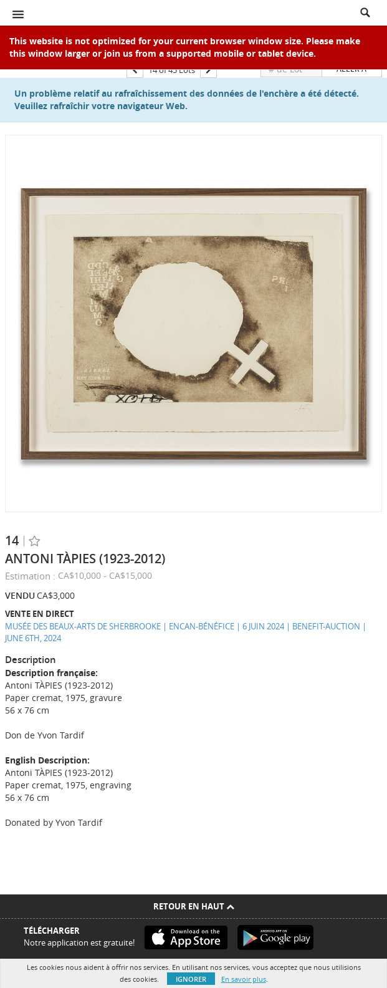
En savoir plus (243, 979)
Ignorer (191, 979)
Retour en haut (193, 906)
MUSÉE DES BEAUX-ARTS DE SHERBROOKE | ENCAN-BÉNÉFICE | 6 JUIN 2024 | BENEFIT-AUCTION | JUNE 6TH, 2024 (185, 632)
